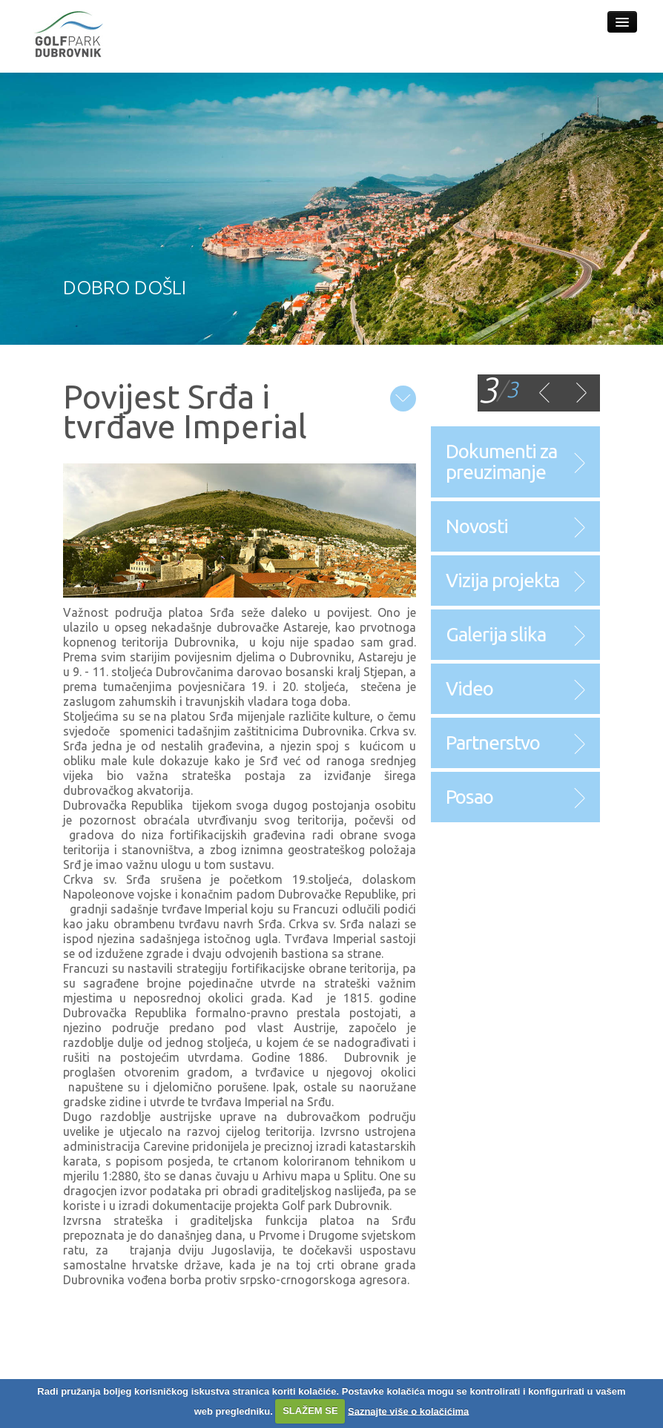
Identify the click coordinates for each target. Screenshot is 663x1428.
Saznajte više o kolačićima (408, 1410)
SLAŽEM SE (310, 1410)
